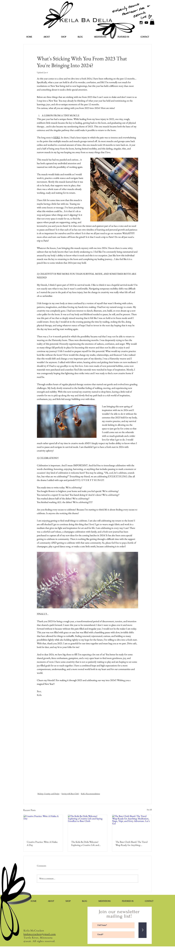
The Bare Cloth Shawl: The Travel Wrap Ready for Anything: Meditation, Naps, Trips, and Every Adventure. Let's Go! (132, 843)
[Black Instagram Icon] (141, 22)
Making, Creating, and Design (48, 793)
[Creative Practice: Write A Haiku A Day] (43, 826)
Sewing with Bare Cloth (70, 793)
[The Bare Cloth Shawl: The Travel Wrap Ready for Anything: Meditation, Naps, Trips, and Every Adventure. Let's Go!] (131, 826)
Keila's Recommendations (90, 793)
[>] (142, 930)
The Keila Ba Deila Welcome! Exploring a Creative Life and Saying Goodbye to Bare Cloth (85, 843)
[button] (152, 22)
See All (149, 809)
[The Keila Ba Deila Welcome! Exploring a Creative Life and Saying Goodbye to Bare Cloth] (87, 826)
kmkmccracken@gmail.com (40, 934)
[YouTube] (146, 22)
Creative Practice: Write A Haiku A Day (42, 843)
